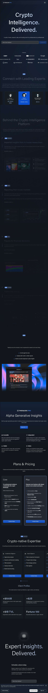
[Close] (46, 685)
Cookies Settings (5, 690)
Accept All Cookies (33, 690)
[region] (24, 688)
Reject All (42, 690)
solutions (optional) (35, 516)
